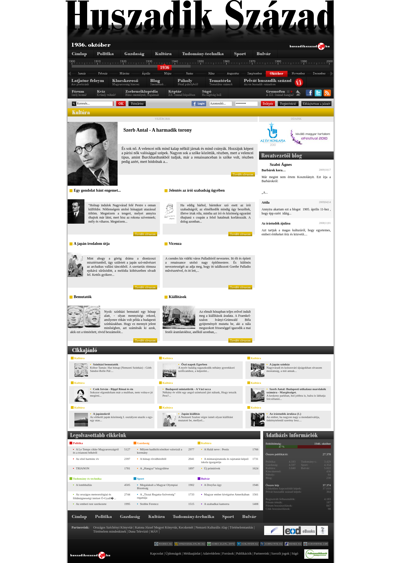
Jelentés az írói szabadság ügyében (197, 190)
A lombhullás (84, 484)
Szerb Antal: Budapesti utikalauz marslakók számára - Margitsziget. (296, 390)
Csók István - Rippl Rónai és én (113, 389)
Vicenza (175, 244)
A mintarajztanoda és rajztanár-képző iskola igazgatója (225, 460)
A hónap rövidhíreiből (153, 458)
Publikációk (244, 553)
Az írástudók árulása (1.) (285, 413)
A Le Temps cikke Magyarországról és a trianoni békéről (96, 451)
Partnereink (261, 553)
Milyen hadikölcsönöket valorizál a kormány (159, 451)
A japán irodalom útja (92, 244)
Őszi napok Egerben (194, 364)
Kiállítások (178, 297)
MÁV (154, 531)
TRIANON (83, 468)
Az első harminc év (87, 458)
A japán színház (280, 364)
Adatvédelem (211, 553)
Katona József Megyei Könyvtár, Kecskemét (164, 527)
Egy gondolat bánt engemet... (97, 190)
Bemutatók (83, 297)
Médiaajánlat (192, 553)
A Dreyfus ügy (213, 484)
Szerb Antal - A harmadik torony (158, 130)
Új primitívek (212, 468)
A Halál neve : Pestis (216, 449)
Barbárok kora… (274, 170)
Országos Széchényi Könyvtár (113, 527)
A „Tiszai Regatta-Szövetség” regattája (156, 496)
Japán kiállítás (190, 413)
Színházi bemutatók (105, 364)
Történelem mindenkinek (109, 531)
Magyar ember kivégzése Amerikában (227, 494)
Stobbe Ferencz (149, 503)
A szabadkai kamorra (216, 503)
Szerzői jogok (280, 553)
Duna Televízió (138, 531)
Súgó (295, 553)
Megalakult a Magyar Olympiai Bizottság (157, 486)
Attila (266, 202)
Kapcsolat (156, 553)
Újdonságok (173, 553)
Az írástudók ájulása (276, 223)
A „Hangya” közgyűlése (154, 468)
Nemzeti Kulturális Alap (211, 527)
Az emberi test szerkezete (91, 503)
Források (228, 553)
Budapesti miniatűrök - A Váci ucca (188, 389)
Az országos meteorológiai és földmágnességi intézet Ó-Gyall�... (94, 496)
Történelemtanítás (241, 527)
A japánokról (101, 413)
